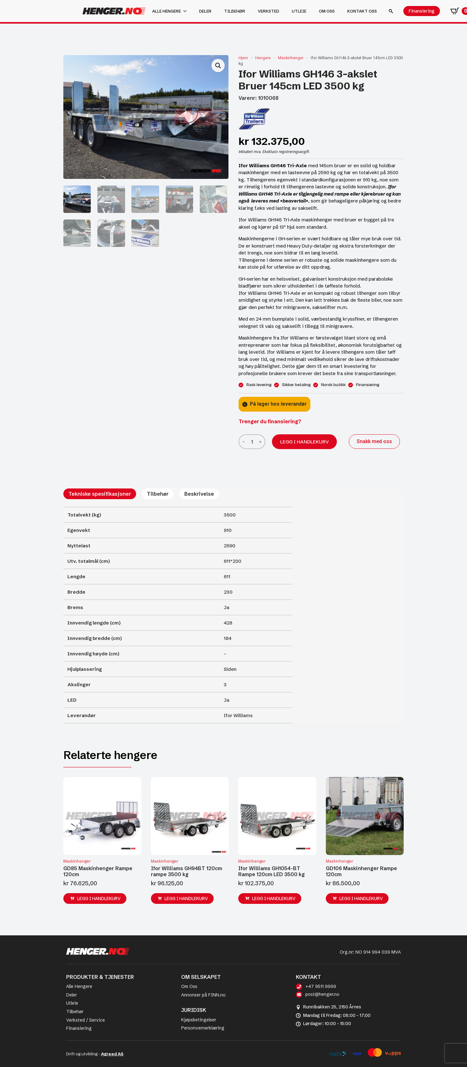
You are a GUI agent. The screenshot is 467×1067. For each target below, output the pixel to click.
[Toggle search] (391, 11)
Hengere (263, 57)
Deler (205, 11)
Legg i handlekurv (304, 442)
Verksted (268, 11)
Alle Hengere (79, 986)
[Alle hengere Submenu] (187, 11)
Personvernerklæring (202, 1028)
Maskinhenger (290, 57)
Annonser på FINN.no (203, 995)
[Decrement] (243, 442)
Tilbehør (234, 11)
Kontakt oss (362, 11)
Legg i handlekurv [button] (99, 898)
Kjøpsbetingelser (198, 1020)
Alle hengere (166, 11)
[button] (218, 65)
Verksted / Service (85, 1020)
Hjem (243, 57)
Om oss (327, 11)
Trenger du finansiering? (270, 421)
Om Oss (189, 986)
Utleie (299, 11)
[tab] (99, 493)
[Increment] (260, 442)
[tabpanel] (177, 615)
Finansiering (79, 1028)
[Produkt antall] (252, 441)
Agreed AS (112, 1053)
